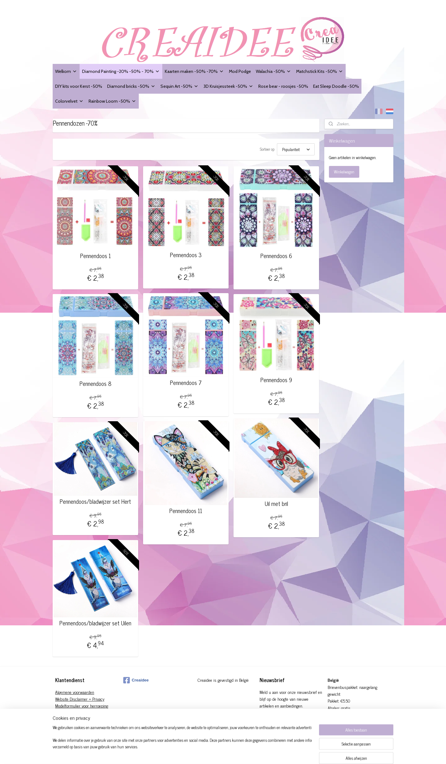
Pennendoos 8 (96, 383)
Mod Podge (240, 71)
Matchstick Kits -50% (319, 71)
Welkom (66, 71)
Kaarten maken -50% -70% (194, 71)
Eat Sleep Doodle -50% (336, 86)
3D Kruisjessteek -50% (228, 86)
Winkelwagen (344, 171)
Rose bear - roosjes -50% (283, 86)
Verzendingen (66, 712)
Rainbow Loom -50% (112, 101)
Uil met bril (276, 503)
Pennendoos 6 (276, 255)
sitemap (237, 752)
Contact (61, 719)
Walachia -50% (273, 71)
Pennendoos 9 (276, 380)
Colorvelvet (69, 101)
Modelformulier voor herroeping (81, 705)
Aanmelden (273, 720)
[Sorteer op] (295, 149)
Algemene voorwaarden (74, 691)
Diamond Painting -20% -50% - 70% (121, 71)
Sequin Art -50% (179, 86)
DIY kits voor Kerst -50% (78, 86)
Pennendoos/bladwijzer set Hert (95, 501)
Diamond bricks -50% (131, 86)
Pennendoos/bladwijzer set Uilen (95, 623)
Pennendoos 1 (95, 255)
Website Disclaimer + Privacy (79, 698)
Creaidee (136, 680)
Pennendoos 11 (185, 510)
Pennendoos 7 (186, 382)
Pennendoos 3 (186, 255)
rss (246, 752)
